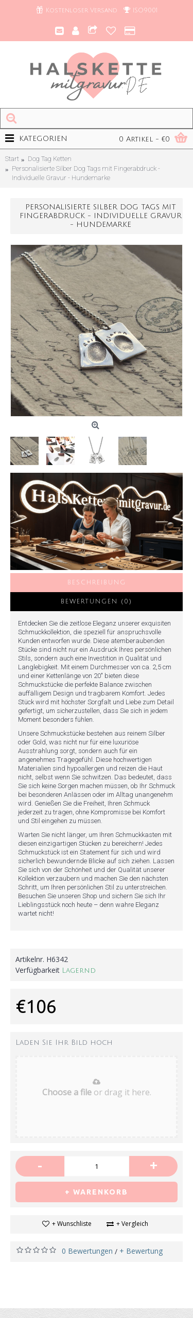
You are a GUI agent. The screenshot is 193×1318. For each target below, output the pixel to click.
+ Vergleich (132, 1223)
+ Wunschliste (72, 1223)
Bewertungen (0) (96, 601)
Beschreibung (96, 582)
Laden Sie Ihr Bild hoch (64, 1042)
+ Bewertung (141, 1251)
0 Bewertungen (87, 1251)
